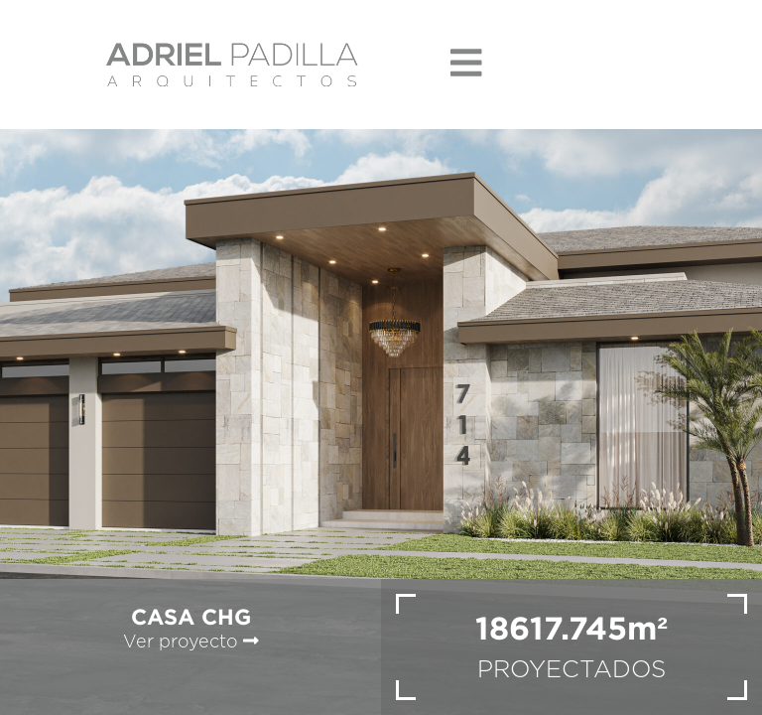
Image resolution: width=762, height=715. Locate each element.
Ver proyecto (191, 642)
